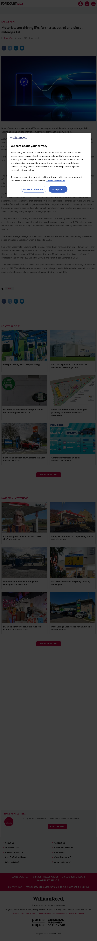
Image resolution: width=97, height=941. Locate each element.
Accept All (58, 189)
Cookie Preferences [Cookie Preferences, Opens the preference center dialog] (34, 189)
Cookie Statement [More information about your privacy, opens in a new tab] (55, 180)
